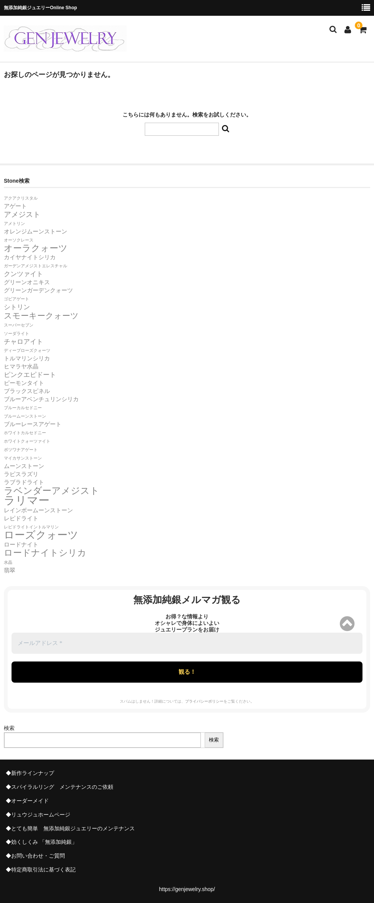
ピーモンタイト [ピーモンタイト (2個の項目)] (24, 383)
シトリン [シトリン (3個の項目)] (17, 307)
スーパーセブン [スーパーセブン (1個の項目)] (18, 325)
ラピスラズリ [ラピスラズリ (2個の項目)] (21, 474)
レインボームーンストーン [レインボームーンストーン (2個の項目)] (38, 510)
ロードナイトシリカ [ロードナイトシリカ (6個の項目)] (45, 553)
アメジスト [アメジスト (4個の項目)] (22, 214)
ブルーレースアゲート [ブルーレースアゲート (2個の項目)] (32, 424)
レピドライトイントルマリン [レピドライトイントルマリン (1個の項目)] (31, 527)
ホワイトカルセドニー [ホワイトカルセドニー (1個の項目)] (25, 432)
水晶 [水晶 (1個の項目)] (8, 562)
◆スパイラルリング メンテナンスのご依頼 (59, 787)
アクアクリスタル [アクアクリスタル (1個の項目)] (21, 198)
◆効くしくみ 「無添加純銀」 (41, 842)
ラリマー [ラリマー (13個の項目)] (27, 500)
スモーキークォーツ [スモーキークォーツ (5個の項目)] (41, 315)
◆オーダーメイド (27, 801)
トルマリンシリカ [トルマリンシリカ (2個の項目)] (27, 358)
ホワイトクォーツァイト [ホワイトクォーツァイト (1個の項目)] (27, 441)
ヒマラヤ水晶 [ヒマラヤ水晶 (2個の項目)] (21, 366)
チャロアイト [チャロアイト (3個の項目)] (23, 341)
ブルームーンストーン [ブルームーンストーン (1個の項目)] (25, 416)
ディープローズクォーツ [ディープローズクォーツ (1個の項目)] (27, 350)
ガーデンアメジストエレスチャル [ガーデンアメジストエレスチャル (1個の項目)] (35, 265)
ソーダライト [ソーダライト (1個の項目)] (16, 333)
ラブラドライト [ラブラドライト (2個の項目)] (24, 482)
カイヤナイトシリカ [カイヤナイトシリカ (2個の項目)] (30, 257)
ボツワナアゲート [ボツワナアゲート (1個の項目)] (21, 449)
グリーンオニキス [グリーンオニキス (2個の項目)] (27, 282)
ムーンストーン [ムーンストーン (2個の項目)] (24, 466)
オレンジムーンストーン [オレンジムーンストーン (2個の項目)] (35, 231)
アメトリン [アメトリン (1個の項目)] (14, 223)
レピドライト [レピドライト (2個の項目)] (21, 518)
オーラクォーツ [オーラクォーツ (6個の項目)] (36, 248)
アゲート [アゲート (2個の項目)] (15, 206)
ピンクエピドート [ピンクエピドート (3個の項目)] (30, 374)
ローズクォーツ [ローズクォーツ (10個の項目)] (41, 535)
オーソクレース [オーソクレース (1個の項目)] (18, 240)
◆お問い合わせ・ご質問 (35, 856)
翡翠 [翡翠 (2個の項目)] (9, 570)
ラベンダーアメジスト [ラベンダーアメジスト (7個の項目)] (51, 490)
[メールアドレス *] (187, 643)
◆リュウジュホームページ (38, 814)
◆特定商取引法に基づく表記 (41, 869)
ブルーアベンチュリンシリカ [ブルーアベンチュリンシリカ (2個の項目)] (41, 399)
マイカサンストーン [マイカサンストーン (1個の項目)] (23, 458)
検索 (9, 728)
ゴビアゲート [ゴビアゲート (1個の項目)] (16, 299)
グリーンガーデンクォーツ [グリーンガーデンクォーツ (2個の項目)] (38, 290)
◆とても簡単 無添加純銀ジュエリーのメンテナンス (70, 828)
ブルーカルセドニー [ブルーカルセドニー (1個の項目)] (23, 407)
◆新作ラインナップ (30, 773)
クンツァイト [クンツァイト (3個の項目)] (23, 274)
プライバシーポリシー (204, 701)
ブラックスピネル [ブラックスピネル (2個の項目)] (27, 391)
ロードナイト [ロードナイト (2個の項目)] (21, 544)
